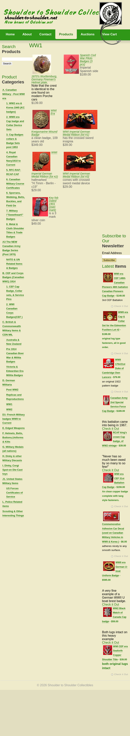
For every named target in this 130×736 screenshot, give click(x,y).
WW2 (9, 409)
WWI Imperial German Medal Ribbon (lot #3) (76, 175)
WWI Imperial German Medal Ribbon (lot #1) (76, 133)
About (27, 34)
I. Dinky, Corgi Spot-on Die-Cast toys (12, 469)
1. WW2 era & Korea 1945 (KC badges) (15, 107)
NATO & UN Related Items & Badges (14, 263)
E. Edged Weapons (13, 428)
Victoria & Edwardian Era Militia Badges (15, 371)
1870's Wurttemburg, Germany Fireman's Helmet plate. (44, 79)
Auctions (87, 34)
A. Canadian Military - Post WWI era (13, 94)
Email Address (112, 253)
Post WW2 (12, 389)
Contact (45, 34)
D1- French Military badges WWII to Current (13, 418)
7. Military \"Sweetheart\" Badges (14, 215)
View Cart (109, 34)
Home (10, 34)
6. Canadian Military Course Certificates (15, 183)
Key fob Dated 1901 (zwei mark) (53, 204)
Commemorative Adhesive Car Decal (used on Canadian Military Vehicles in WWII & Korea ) (113, 533)
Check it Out (121, 306)
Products (66, 34)
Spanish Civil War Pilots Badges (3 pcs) (88, 60)
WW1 (9, 404)
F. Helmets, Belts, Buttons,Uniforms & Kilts (12, 437)
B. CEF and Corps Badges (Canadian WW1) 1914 (13, 277)
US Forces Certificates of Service (14, 492)
